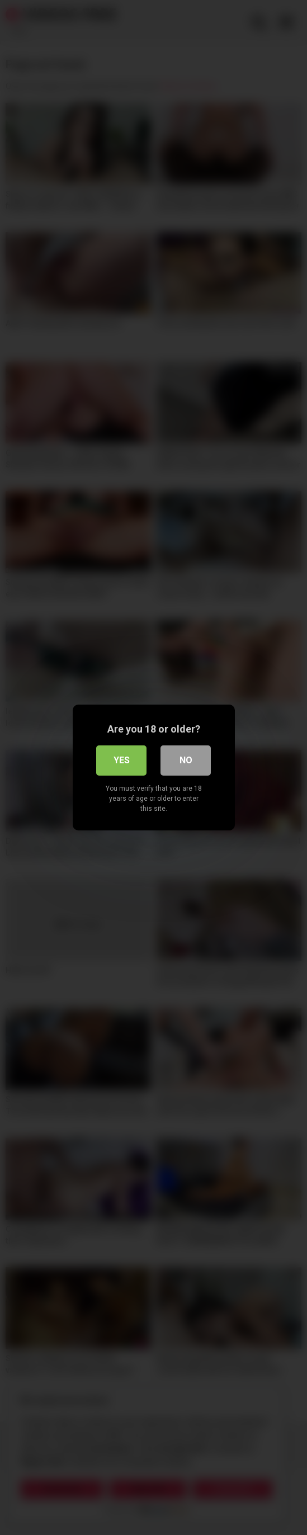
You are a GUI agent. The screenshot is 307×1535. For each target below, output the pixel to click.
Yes (122, 760)
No (186, 760)
